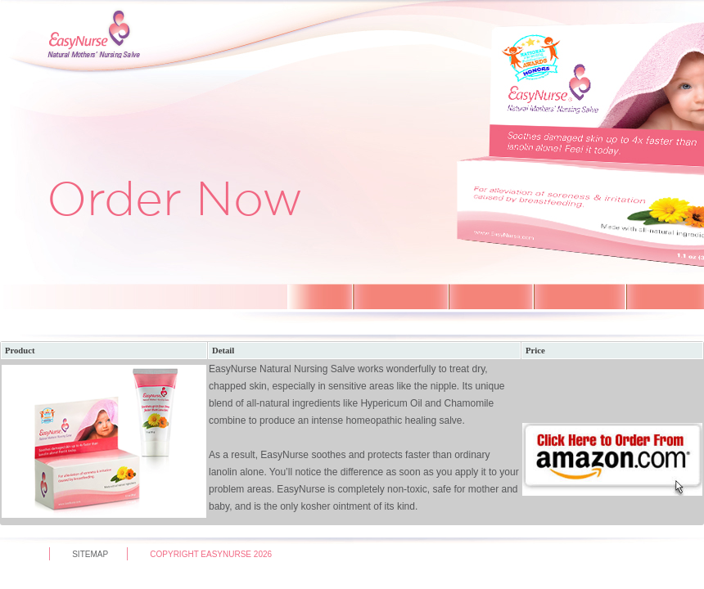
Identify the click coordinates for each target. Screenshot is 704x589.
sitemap (90, 554)
